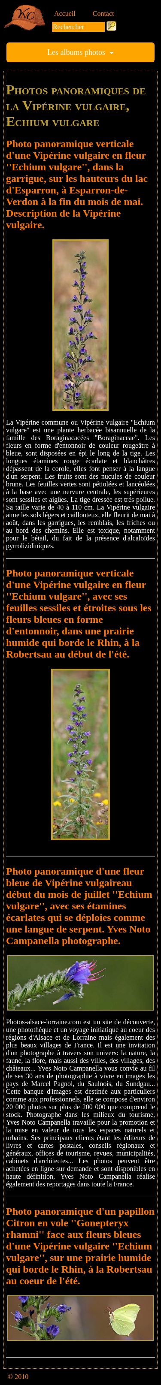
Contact (103, 13)
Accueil (65, 13)
